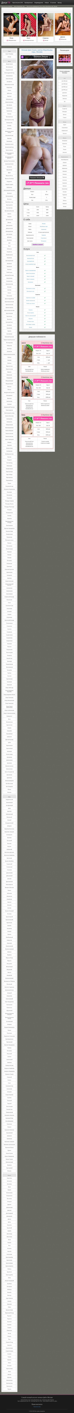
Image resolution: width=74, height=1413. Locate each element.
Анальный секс (30, 258)
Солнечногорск (9, 1348)
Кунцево (9, 931)
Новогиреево (9, 418)
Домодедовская (9, 231)
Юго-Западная (9, 786)
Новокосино (9, 421)
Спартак (9, 614)
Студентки (64, 108)
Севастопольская (9, 581)
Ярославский (9, 1168)
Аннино (9, 90)
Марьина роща (9, 369)
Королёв (9, 1251)
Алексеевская (9, 75)
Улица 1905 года (9, 687)
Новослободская (9, 430)
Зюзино (9, 890)
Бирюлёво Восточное (9, 828)
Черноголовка (9, 1368)
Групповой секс (30, 261)
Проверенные (28, 2)
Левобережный (9, 937)
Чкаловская (9, 757)
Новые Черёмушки (9, 439)
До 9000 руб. (65, 89)
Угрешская (9, 684)
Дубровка (9, 237)
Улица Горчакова (9, 697)
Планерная (9, 498)
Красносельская (9, 304)
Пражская (9, 518)
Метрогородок (9, 966)
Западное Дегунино (9, 887)
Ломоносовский (9, 946)
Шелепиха (9, 763)
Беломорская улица (9, 119)
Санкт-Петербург (9, 53)
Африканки (64, 168)
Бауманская (9, 110)
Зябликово (9, 248)
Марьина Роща (9, 957)
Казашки (65, 174)
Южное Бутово (9, 1153)
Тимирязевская (9, 664)
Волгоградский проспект (9, 190)
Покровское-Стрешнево (9, 1036)
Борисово (9, 138)
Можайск (9, 1292)
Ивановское (9, 896)
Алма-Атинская (9, 78)
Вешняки (9, 843)
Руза (9, 1339)
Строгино (9, 629)
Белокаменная (9, 116)
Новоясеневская (9, 436)
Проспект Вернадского (9, 528)
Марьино (9, 372)
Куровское (9, 1271)
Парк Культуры (9, 471)
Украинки (44, 235)
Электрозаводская (9, 780)
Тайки (64, 197)
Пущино (9, 1327)
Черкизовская (9, 745)
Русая (64, 146)
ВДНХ (9, 172)
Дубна (9, 1222)
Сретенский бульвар (9, 620)
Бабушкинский (9, 814)
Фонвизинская (9, 722)
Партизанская (9, 477)
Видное (9, 1189)
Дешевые (64, 92)
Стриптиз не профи (30, 297)
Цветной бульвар (9, 739)
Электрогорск (9, 1380)
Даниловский (9, 872)
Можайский (9, 975)
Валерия (25, 377)
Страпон (30, 309)
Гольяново (9, 869)
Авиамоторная (9, 64)
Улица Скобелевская (9, 710)
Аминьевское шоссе (9, 84)
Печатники (9, 492)
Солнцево (9, 611)
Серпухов (9, 1345)
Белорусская (9, 122)
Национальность (64, 156)
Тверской (9, 1103)
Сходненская (9, 640)
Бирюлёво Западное (9, 831)
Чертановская (9, 748)
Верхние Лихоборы (9, 178)
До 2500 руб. (65, 83)
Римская (9, 557)
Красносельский (9, 919)
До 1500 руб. (65, 81)
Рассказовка (9, 545)
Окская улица (9, 448)
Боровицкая (9, 141)
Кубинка (9, 1268)
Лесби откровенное (30, 300)
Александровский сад (9, 72)
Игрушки (30, 318)
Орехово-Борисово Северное (9, 1014)
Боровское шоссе (9, 144)
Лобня (9, 1277)
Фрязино (9, 1359)
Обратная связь (37, 1406)
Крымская (9, 319)
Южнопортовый (9, 1162)
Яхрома (9, 1389)
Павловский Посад (9, 1312)
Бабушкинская (9, 99)
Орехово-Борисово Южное (9, 1018)
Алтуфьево (9, 81)
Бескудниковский (9, 823)
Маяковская (9, 374)
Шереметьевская (9, 766)
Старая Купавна (9, 1351)
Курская (9, 330)
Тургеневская (9, 678)
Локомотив (9, 351)
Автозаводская (9, 66)
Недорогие (64, 95)
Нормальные (65, 130)
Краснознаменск (9, 1266)
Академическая (9, 69)
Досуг (5, 2)
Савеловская (9, 572)
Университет (9, 716)
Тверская (9, 646)
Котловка (9, 913)
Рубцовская (9, 563)
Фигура (64, 121)
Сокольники (9, 608)
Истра (9, 1239)
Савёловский (9, 1059)
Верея (9, 1186)
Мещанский (9, 969)
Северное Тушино (9, 1074)
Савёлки (9, 1056)
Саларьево (9, 575)
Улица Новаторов (9, 703)
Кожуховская (9, 278)
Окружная (9, 445)
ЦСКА (9, 742)
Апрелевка (9, 1178)
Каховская (9, 263)
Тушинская (9, 681)
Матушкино (9, 963)
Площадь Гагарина (9, 500)
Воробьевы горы (9, 202)
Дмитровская (9, 225)
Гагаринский (9, 864)
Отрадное (9, 459)
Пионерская (9, 495)
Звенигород (9, 1233)
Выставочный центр (9, 210)
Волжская (9, 193)
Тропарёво (9, 670)
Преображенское (9, 1039)
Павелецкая (9, 465)
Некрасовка (9, 995)
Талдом (9, 1356)
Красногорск (9, 1260)
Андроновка (9, 87)
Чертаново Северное (9, 1141)
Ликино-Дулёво (9, 1274)
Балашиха (9, 1181)
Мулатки (65, 185)
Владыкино (9, 181)
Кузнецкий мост (9, 322)
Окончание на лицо (30, 288)
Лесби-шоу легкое (30, 303)
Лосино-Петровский (9, 1280)
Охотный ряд (9, 462)
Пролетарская (9, 525)
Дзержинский (9, 1207)
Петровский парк (9, 486)
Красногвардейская (9, 298)
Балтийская (9, 105)
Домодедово (9, 1216)
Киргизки (65, 177)
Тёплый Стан (9, 1109)
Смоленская (9, 599)
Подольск (9, 1318)
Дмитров (9, 1210)
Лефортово (9, 345)
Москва (9, 56)
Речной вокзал (9, 548)
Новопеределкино (9, 427)
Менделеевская (9, 383)
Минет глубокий (30, 276)
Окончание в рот (30, 291)
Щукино (9, 1150)
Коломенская (9, 281)
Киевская (9, 269)
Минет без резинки (30, 273)
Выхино (9, 213)
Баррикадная (9, 108)
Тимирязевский (9, 1112)
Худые (64, 124)
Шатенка (65, 152)
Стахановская (9, 623)
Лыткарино (9, 1286)
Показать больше (37, 177)
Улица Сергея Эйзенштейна (9, 707)
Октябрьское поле (9, 454)
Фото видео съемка (30, 324)
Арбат (9, 808)
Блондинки (43, 241)
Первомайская (9, 480)
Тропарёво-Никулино (9, 1115)
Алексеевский (9, 802)
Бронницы (9, 1184)
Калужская (9, 257)
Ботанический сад (9, 147)
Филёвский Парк (9, 1118)
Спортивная (9, 617)
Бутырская (9, 166)
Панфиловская (9, 468)
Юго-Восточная (9, 783)
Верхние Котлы (9, 175)
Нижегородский (9, 998)
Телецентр (9, 655)
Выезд (59, 2)
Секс (65, 78)
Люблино (9, 363)
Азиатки (64, 162)
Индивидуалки (38, 2)
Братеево (9, 837)
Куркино (9, 934)
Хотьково (9, 1365)
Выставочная (9, 207)
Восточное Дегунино (9, 852)
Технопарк (9, 661)
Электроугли (9, 1386)
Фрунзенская (9, 725)
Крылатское (9, 316)
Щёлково (9, 1377)
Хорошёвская (9, 733)
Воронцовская (9, 204)
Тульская (9, 675)
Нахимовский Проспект (9, 407)
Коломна (9, 1248)
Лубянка (9, 357)
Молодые (64, 111)
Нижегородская (9, 410)
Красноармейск (9, 1257)
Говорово (9, 216)
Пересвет (9, 1315)
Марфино (9, 954)
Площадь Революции (9, 506)
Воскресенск (9, 1195)
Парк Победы (9, 474)
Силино (9, 1080)
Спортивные (44, 238)
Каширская (9, 266)
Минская (9, 386)
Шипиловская (9, 768)
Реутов (9, 1333)
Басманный (9, 817)
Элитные (65, 98)
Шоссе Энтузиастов (9, 771)
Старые (64, 117)
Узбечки (64, 200)
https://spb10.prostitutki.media (65, 63)
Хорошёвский (9, 1132)
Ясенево (9, 792)
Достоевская (9, 234)
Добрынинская (9, 228)
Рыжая (64, 149)
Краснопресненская (9, 301)
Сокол (9, 602)
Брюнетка (64, 143)
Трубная (9, 673)
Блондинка (64, 140)
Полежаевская (9, 512)
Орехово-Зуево (9, 1310)
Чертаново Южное (9, 1147)
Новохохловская (9, 433)
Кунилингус (30, 282)
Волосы (64, 137)
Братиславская (9, 150)
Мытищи (9, 1295)
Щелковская (9, 774)
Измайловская (9, 254)
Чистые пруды (9, 754)
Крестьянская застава (9, 310)
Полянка (9, 515)
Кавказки (65, 171)
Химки (9, 1362)
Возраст (64, 105)
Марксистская (9, 366)
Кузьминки (9, 325)
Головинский (9, 866)
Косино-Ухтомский (9, 910)
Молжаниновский (9, 978)
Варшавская (9, 169)
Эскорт (30, 327)
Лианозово (9, 943)
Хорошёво (9, 730)
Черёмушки (9, 1138)
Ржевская (9, 551)
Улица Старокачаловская (9, 713)
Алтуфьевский (9, 805)
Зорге (9, 246)
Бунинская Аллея (9, 163)
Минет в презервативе (30, 270)
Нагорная (9, 404)
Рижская (9, 554)
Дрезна (9, 1219)
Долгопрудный (9, 1213)
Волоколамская (9, 196)
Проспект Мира (9, 531)
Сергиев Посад (9, 1342)
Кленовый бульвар (9, 275)
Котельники (9, 295)
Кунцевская (9, 328)
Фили (9, 719)
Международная (9, 380)
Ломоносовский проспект (9, 354)
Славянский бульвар (9, 596)
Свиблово (9, 578)
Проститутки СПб (17, 2)
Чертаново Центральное (9, 1144)
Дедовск (9, 1204)
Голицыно (9, 1201)
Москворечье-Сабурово (9, 981)
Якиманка (9, 1165)
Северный (9, 1077)
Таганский (9, 1100)
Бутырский (9, 840)
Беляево (9, 125)
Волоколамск (9, 1192)
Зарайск (9, 1230)
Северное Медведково (9, 1071)
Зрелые (64, 114)
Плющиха (9, 509)
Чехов (9, 1371)
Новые (47, 2)
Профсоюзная (9, 534)
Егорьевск (9, 1225)
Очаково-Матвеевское (9, 1027)
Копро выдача (30, 312)
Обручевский (9, 1010)
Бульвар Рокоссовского (9, 161)
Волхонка (9, 199)
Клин (9, 1245)
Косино (9, 292)
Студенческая (9, 634)
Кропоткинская (9, 313)
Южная (9, 789)
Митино (9, 389)
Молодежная (9, 395)
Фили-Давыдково (9, 1121)
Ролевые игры (30, 321)
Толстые (65, 133)
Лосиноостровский (9, 949)
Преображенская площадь (9, 522)
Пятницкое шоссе (9, 540)
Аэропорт (9, 96)
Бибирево (9, 128)
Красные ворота (9, 307)
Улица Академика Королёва (9, 691)
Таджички (64, 194)
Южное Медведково (9, 1156)
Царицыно (9, 736)
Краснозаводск (9, 1263)
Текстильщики (9, 652)
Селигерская (9, 588)
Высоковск (9, 1198)
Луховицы (9, 1283)
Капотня (9, 902)
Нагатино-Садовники (9, 987)
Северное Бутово (9, 1065)
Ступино (9, 1353)
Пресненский (9, 1042)
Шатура (9, 1374)
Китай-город (9, 272)
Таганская (9, 643)
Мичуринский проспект (9, 392)
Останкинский (9, 1021)
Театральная (9, 649)
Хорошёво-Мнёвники (9, 1129)
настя (24, 343)
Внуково (9, 846)
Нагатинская (9, 401)
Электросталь (9, 1383)
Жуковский (9, 1227)
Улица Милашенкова (9, 700)
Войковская (9, 187)
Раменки (9, 543)
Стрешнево (9, 626)
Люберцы (9, 1289)
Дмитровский (9, 875)
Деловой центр (9, 219)
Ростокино (9, 560)
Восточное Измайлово (9, 855)
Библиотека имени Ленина (9, 132)
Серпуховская (9, 593)
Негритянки (64, 188)
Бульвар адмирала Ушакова (9, 153)
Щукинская (9, 777)
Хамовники (9, 1124)
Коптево (9, 289)
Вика (23, 415)
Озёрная (9, 442)
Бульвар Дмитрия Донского (9, 157)
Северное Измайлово (9, 1068)
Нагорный (9, 993)
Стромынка (9, 632)
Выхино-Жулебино (9, 861)
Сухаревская (9, 637)
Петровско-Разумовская (9, 489)
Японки (64, 206)
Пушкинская (9, 537)
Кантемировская (9, 260)
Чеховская (9, 751)
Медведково (9, 377)
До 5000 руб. (65, 86)
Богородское (9, 834)
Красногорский (9, 916)
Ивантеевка (9, 1236)
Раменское (9, 1330)
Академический (9, 799)
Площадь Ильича (9, 503)
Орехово (9, 457)
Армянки (65, 165)
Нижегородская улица (9, 413)
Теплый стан (9, 658)
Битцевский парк (9, 135)
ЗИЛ (9, 243)
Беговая (9, 113)
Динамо (9, 222)
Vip (64, 101)
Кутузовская (9, 333)
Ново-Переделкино (9, 1001)
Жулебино (9, 240)
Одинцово (9, 1304)
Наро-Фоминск (9, 1298)
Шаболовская (9, 760)
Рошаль (9, 1336)
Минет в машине (30, 279)
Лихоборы (9, 348)
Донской (9, 878)
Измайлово (9, 251)
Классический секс (30, 255)
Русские (64, 191)
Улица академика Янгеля (9, 694)
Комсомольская (9, 284)
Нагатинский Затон (9, 990)
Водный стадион (9, 184)
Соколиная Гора (9, 605)
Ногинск (9, 1301)
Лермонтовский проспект (9, 339)
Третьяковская (9, 667)
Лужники (9, 360)
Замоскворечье (9, 884)
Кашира (9, 1242)
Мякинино (9, 398)
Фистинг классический (30, 315)
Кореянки (64, 183)
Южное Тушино (9, 1159)
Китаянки (65, 180)
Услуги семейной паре (30, 264)
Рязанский (9, 1053)
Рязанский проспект (9, 569)
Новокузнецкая (9, 424)
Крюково (9, 925)
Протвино (9, 1321)
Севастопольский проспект (9, 585)
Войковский (9, 849)
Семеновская (9, 591)
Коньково (9, 287)
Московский (9, 984)
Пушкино (9, 1324)
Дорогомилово (9, 881)
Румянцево (9, 566)
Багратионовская (9, 102)
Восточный (9, 858)
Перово (9, 483)
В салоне (53, 2)
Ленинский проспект (9, 336)
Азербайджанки (64, 159)
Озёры (9, 1307)
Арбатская (9, 93)
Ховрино (9, 727)
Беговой (9, 820)
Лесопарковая (9, 342)
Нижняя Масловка (9, 415)
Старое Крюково (9, 1094)
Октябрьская (9, 451)
